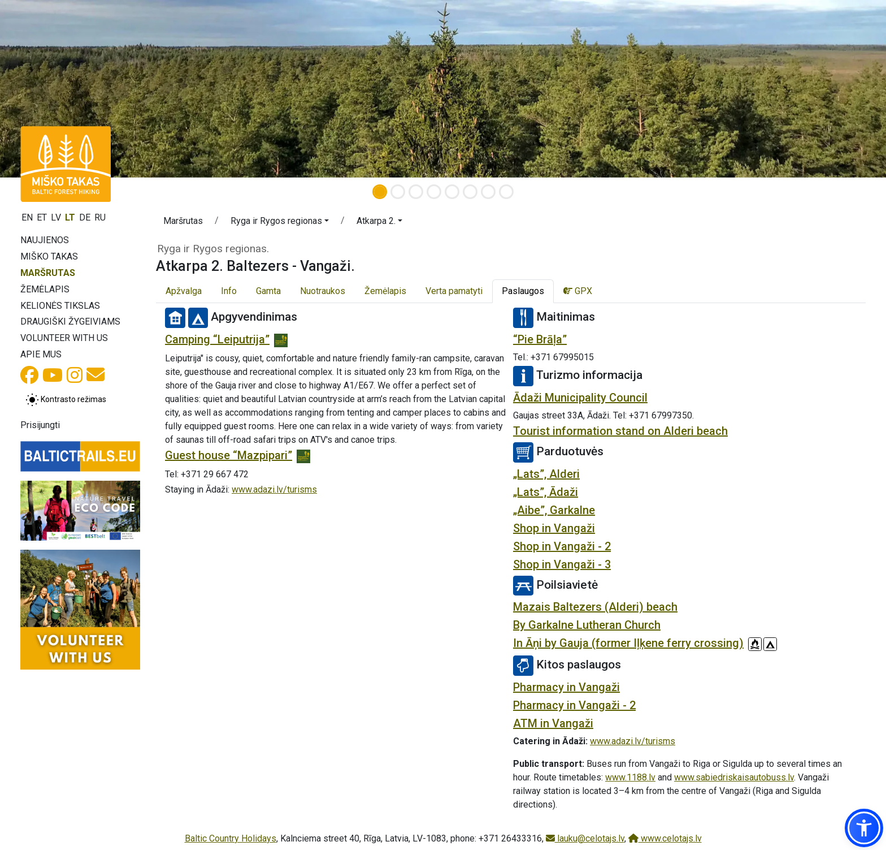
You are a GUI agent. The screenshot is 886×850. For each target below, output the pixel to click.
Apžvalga (184, 291)
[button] (279, 223)
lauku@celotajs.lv (585, 838)
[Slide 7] (488, 191)
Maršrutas (47, 272)
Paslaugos (523, 291)
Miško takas (49, 256)
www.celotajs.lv (665, 838)
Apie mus (41, 354)
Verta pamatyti (454, 291)
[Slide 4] (434, 191)
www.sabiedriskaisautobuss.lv (734, 777)
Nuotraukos (322, 291)
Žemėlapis (45, 289)
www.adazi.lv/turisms (274, 489)
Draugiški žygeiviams (70, 321)
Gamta (268, 291)
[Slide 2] (397, 191)
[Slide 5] (452, 191)
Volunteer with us (64, 338)
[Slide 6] (470, 191)
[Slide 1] (379, 191)
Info (229, 291)
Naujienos (44, 240)
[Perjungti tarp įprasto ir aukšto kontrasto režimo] (65, 399)
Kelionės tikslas (60, 305)
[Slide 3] (416, 191)
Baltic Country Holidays (230, 838)
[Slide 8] (506, 191)
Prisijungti (40, 425)
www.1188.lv (630, 777)
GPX (577, 291)
